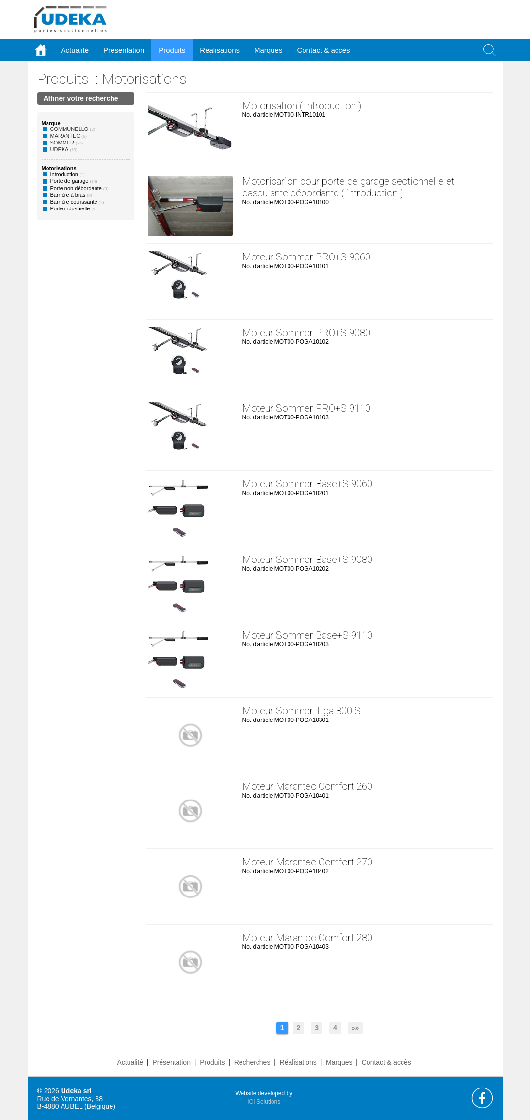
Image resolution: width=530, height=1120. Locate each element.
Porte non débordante (76, 188)
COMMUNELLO (69, 129)
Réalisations (298, 1062)
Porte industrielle (70, 208)
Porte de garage (69, 181)
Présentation (171, 1062)
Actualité (130, 1062)
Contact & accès (323, 50)
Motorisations (144, 78)
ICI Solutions (263, 1101)
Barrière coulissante (73, 202)
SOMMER (62, 142)
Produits (63, 78)
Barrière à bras (68, 195)
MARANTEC (65, 136)
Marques (339, 1062)
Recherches (252, 1062)
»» (355, 1028)
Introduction (64, 174)
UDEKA (59, 149)
